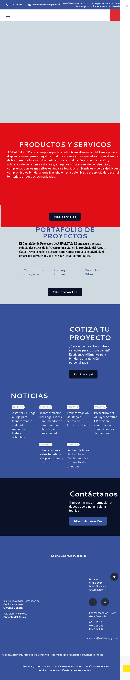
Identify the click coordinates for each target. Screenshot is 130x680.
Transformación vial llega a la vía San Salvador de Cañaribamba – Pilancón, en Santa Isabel (50, 423)
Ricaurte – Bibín (93, 272)
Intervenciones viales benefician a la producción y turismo (51, 456)
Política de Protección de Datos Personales (65, 670)
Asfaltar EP (18, 654)
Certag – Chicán (61, 272)
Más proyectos (65, 292)
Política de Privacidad (68, 666)
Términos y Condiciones (35, 666)
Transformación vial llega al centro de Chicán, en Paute (78, 419)
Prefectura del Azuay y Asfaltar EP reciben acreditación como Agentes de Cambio (105, 423)
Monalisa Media (93, 654)
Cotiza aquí (83, 374)
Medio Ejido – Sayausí (33, 272)
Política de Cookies (97, 666)
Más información (88, 521)
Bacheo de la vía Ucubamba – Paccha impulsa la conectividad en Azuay (78, 458)
